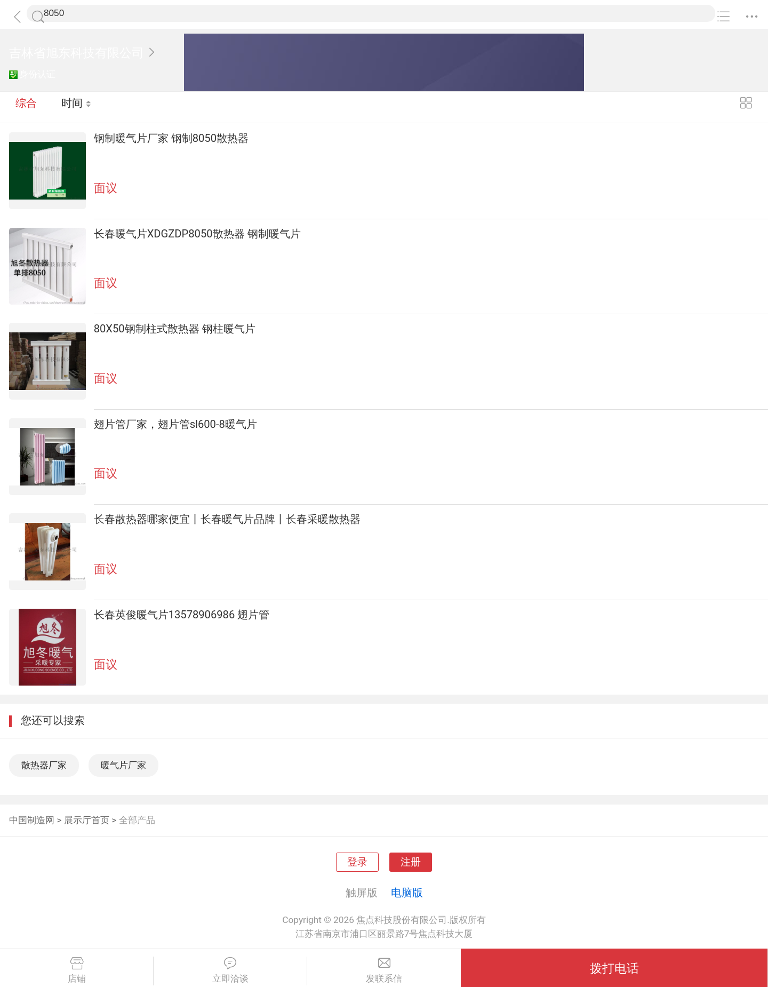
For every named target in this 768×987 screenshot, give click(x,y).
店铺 (76, 970)
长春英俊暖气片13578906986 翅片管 (182, 614)
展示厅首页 (86, 820)
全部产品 (137, 820)
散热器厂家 (44, 765)
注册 (411, 862)
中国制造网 (31, 820)
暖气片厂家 (123, 765)
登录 (357, 862)
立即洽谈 (230, 970)
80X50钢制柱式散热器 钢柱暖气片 (174, 328)
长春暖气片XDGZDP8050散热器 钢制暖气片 (197, 233)
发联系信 (384, 970)
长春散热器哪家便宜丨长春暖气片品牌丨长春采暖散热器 (227, 519)
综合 (26, 106)
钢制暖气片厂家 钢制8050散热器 (171, 138)
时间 (77, 106)
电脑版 (407, 892)
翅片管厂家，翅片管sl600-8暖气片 (175, 424)
